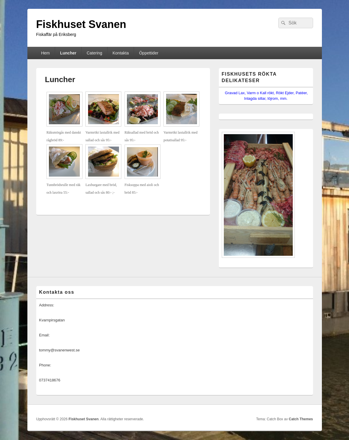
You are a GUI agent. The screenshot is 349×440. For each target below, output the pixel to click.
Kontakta (121, 53)
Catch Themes (301, 419)
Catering (94, 53)
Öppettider (148, 53)
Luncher (68, 53)
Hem (45, 53)
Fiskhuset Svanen (81, 24)
